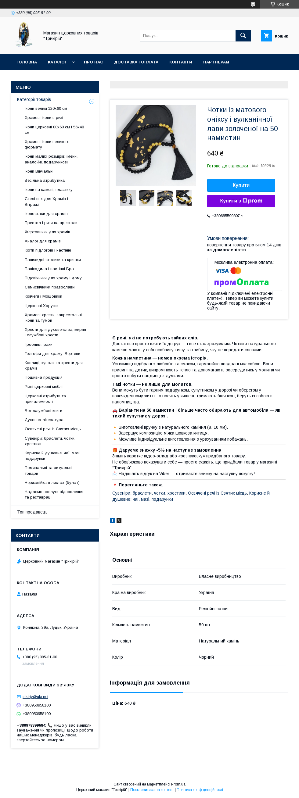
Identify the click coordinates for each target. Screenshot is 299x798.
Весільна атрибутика (45, 180)
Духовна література (44, 419)
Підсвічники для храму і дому (53, 278)
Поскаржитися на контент (152, 790)
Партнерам (216, 62)
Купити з (241, 201)
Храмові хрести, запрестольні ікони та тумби (53, 318)
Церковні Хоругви (42, 305)
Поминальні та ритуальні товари (48, 470)
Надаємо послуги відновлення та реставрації (54, 494)
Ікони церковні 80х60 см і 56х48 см (54, 130)
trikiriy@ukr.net (35, 696)
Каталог (57, 62)
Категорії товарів (34, 99)
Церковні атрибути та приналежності (45, 399)
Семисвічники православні (50, 287)
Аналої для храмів (43, 241)
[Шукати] (243, 35)
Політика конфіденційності (200, 790)
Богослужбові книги (43, 410)
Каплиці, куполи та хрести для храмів (54, 365)
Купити (241, 185)
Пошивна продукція (44, 377)
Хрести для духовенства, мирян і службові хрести (55, 332)
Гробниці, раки (38, 344)
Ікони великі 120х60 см (46, 108)
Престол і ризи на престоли (51, 222)
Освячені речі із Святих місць (217, 493)
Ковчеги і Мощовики (43, 296)
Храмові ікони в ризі (44, 117)
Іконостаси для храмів (46, 213)
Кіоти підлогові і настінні (48, 250)
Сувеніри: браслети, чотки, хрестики (149, 493)
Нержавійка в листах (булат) (52, 482)
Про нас (93, 62)
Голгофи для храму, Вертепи (52, 353)
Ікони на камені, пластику (49, 189)
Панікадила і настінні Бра (49, 269)
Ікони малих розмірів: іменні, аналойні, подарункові (51, 159)
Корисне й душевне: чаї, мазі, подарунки (53, 456)
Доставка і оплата (136, 62)
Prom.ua (178, 784)
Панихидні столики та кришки (53, 259)
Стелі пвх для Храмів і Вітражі (46, 201)
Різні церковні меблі (44, 386)
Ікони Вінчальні (39, 171)
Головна (26, 62)
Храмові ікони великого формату (47, 144)
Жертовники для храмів (47, 232)
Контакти (180, 62)
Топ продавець (32, 512)
